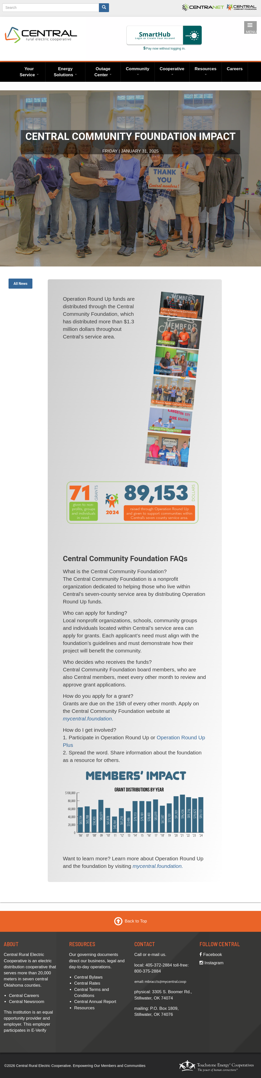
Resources (206, 70)
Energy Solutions (65, 71)
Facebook (210, 954)
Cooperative (172, 70)
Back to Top (136, 921)
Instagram (211, 962)
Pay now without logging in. (164, 48)
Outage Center (103, 71)
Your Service (29, 71)
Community (137, 70)
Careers (235, 68)
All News (20, 284)
